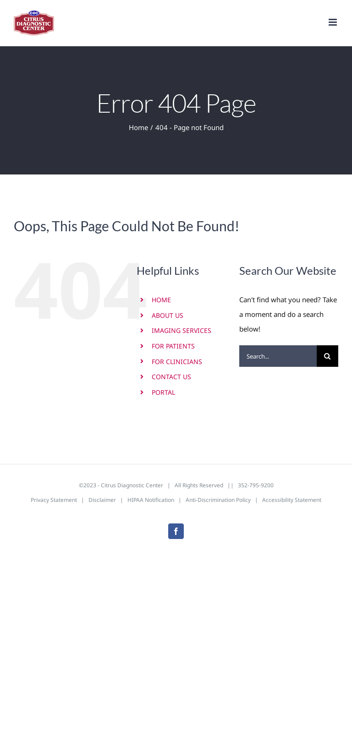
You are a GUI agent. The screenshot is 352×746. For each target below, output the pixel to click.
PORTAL (163, 392)
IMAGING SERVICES (181, 330)
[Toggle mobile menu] (333, 22)
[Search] (327, 356)
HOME (161, 299)
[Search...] (278, 356)
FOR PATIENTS (173, 346)
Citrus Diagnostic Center (132, 485)
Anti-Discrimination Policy (218, 500)
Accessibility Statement (291, 500)
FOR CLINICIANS (177, 361)
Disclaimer (102, 500)
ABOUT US (167, 315)
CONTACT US (171, 376)
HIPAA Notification (150, 500)
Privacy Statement (54, 500)
